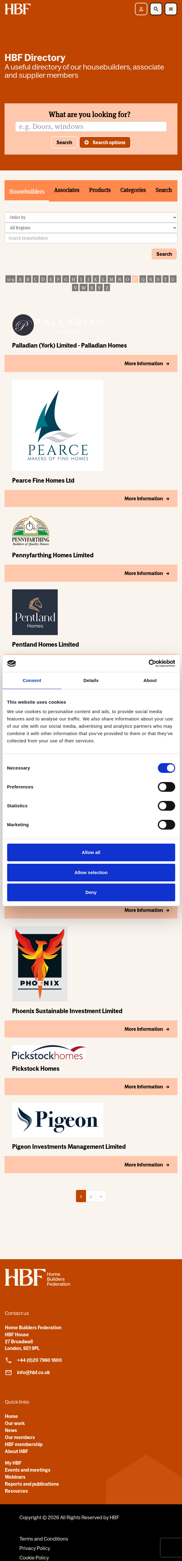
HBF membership (24, 1444)
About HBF (16, 1451)
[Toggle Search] (156, 9)
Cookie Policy (34, 1558)
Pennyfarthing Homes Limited (53, 555)
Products (100, 190)
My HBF (13, 1463)
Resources (16, 1491)
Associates (66, 190)
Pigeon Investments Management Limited (69, 1146)
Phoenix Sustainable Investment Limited (67, 1011)
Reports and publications (32, 1484)
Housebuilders (26, 191)
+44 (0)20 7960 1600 (33, 1360)
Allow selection (91, 872)
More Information (144, 363)
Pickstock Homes (36, 1068)
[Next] (101, 1196)
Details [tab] (91, 680)
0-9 (10, 279)
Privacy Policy (34, 1548)
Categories (133, 190)
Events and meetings (27, 1470)
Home (11, 1416)
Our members (20, 1437)
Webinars (15, 1477)
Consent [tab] (32, 680)
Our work (15, 1423)
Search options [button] (108, 142)
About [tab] (150, 680)
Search (64, 142)
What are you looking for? (89, 114)
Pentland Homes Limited (45, 644)
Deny (91, 892)
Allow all (91, 852)
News (11, 1430)
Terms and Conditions (43, 1539)
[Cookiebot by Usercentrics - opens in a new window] (148, 663)
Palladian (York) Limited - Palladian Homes (69, 345)
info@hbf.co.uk (27, 1372)
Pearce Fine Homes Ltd (43, 480)
